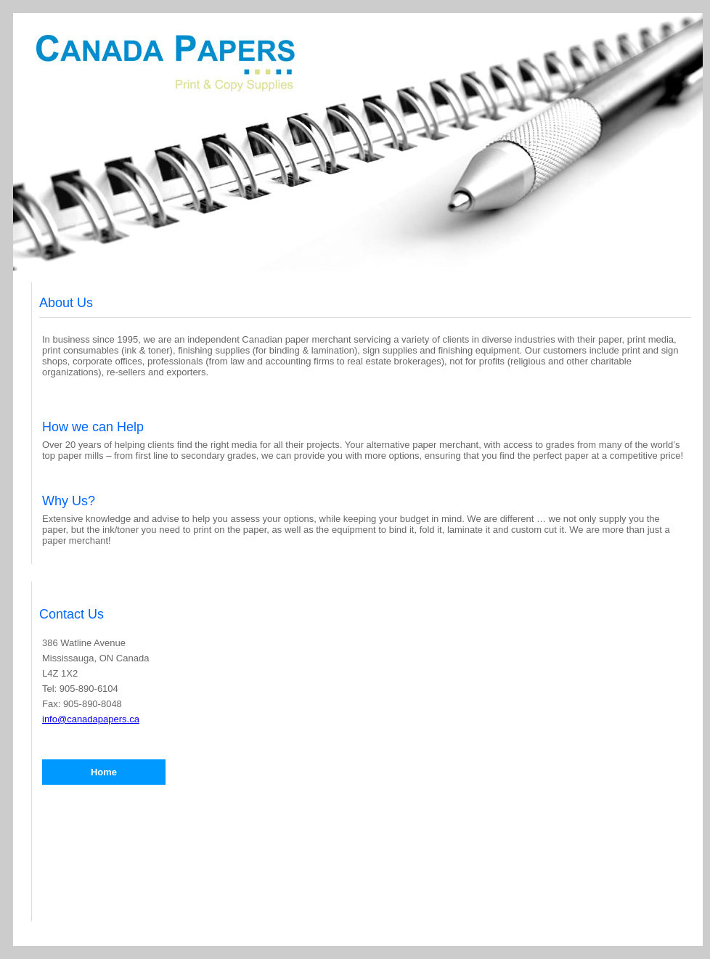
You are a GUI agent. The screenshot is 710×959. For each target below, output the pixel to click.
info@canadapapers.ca (90, 719)
